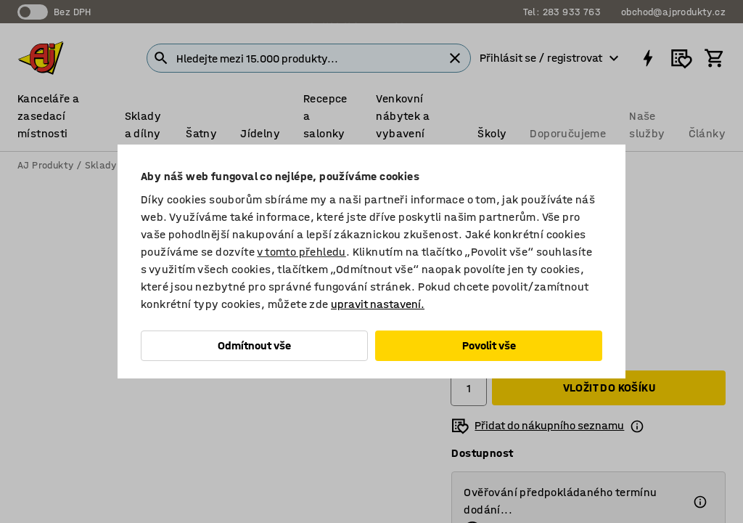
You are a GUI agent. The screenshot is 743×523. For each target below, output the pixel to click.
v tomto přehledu (301, 252)
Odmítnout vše (254, 345)
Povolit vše (489, 345)
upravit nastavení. (377, 304)
